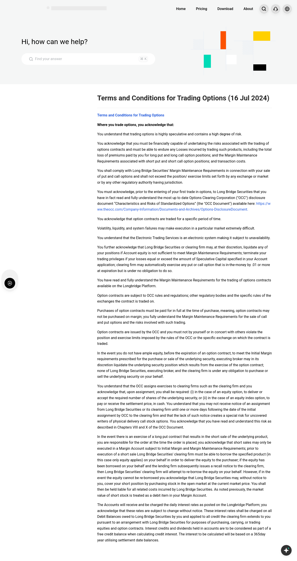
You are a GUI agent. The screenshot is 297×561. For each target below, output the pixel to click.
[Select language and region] (287, 8)
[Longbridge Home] (21, 8)
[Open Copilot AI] (286, 550)
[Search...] (264, 8)
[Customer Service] (275, 8)
